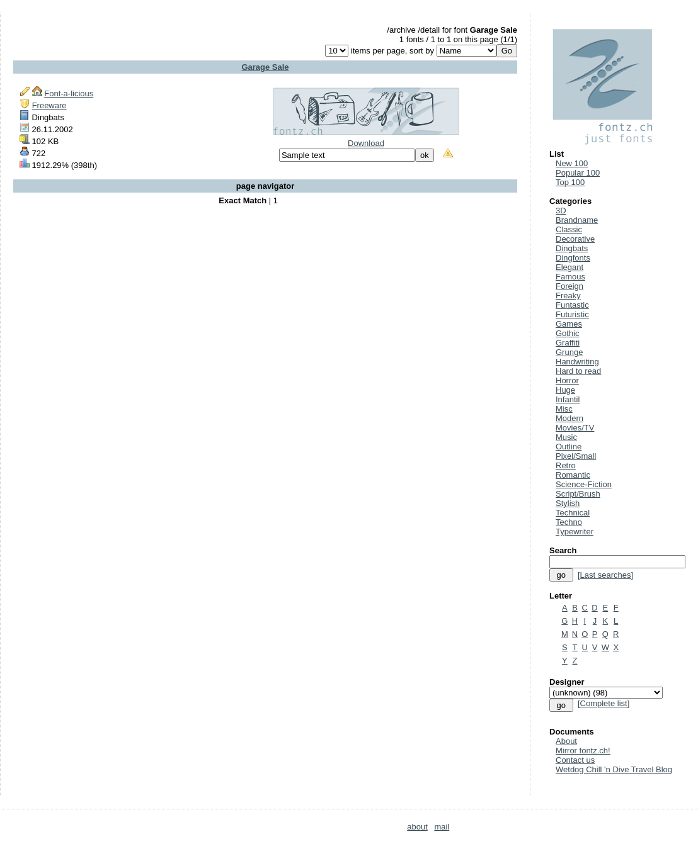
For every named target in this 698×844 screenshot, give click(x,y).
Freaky (568, 295)
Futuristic (572, 314)
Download (366, 143)
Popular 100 (578, 172)
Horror (567, 380)
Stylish (568, 503)
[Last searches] (605, 575)
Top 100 (570, 182)
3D (561, 210)
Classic (569, 229)
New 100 (572, 163)
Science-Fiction (584, 484)
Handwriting (577, 361)
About (566, 741)
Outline (568, 446)
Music (566, 437)
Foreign (569, 286)
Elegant (569, 267)
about (417, 826)
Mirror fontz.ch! (583, 750)
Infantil (568, 399)
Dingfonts (573, 257)
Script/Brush (578, 493)
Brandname (577, 220)
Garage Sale (265, 67)
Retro (566, 465)
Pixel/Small (576, 456)
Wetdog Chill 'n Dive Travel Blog (614, 769)
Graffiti (568, 342)
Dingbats (572, 248)
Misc (564, 409)
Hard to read (578, 371)
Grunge (569, 352)
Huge (565, 390)
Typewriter (574, 531)
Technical (573, 512)
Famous (570, 276)
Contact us (575, 760)
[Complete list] (603, 703)
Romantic (573, 475)
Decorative (575, 239)
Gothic (568, 333)
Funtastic (572, 305)
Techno (569, 522)
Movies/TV (575, 427)
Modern (569, 418)
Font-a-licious (68, 93)
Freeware (49, 105)
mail (441, 826)
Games (569, 324)
